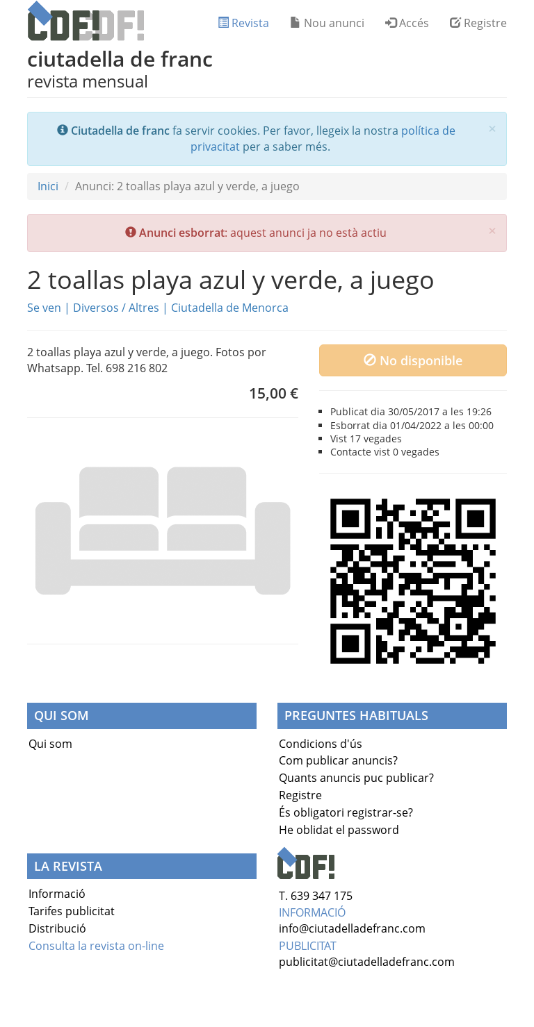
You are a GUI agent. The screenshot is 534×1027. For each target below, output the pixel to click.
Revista (243, 23)
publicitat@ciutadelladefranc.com (367, 961)
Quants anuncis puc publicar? (356, 777)
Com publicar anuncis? (338, 760)
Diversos (96, 307)
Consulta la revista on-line (96, 945)
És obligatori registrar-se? (346, 812)
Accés (407, 23)
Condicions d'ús (320, 743)
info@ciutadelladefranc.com (352, 928)
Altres (144, 307)
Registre (478, 23)
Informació (57, 893)
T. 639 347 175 (316, 895)
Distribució (57, 928)
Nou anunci (327, 23)
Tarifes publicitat (72, 911)
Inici (48, 186)
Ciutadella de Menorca (230, 307)
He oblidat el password (339, 829)
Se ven (44, 307)
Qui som (50, 743)
